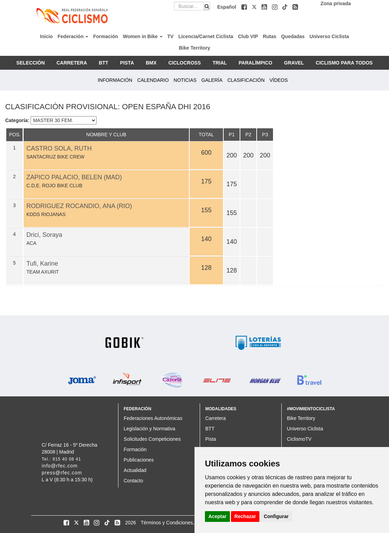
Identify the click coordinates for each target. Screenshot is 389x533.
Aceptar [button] (217, 516)
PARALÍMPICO (255, 63)
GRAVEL (294, 63)
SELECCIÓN (30, 63)
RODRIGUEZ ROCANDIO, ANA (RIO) (79, 206)
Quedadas (293, 36)
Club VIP (248, 36)
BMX (151, 63)
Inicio (46, 36)
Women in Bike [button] (143, 36)
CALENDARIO (153, 80)
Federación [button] (73, 36)
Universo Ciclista (329, 36)
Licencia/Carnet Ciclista (205, 36)
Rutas (269, 36)
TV (170, 36)
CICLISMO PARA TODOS (344, 63)
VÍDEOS (279, 80)
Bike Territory (194, 48)
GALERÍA (212, 80)
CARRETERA (72, 63)
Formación (105, 36)
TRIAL (220, 63)
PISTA (127, 63)
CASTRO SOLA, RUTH (59, 148)
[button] (245, 6)
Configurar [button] (276, 516)
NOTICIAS (185, 80)
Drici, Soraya (44, 234)
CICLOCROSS (184, 63)
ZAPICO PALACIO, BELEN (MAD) (74, 177)
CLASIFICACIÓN (245, 80)
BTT (103, 63)
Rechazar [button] (245, 516)
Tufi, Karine (42, 263)
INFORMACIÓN (115, 80)
